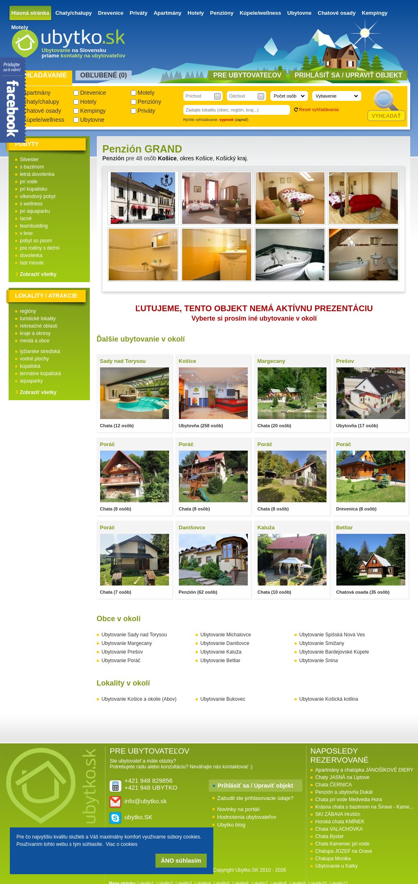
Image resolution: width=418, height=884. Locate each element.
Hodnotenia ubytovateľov (246, 817)
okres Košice (196, 158)
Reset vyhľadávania (319, 109)
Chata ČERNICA (333, 785)
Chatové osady (337, 13)
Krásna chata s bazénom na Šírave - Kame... (364, 807)
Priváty (138, 13)
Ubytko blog (231, 825)
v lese (26, 233)
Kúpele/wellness (260, 13)
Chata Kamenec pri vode (342, 844)
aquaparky (31, 381)
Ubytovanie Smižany (321, 643)
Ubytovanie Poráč (121, 660)
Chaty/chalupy (73, 13)
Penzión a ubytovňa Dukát (344, 792)
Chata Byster (329, 836)
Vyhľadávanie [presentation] (41, 75)
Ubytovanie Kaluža (221, 652)
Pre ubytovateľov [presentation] (247, 75)
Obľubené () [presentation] (103, 75)
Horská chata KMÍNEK (340, 822)
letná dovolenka (37, 174)
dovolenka (31, 255)
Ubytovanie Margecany (127, 643)
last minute (32, 263)
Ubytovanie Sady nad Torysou (134, 635)
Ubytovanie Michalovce (226, 635)
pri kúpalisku (34, 189)
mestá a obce (35, 341)
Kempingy (375, 13)
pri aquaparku (35, 211)
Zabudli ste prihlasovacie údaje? (255, 798)
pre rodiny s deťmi (40, 248)
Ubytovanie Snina (318, 660)
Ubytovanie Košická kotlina (328, 699)
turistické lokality (38, 318)
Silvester (29, 159)
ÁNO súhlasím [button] (181, 860)
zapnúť (241, 120)
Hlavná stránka (30, 13)
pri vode (29, 182)
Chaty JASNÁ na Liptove (342, 777)
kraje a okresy (35, 333)
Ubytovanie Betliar (220, 660)
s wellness (31, 204)
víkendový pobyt (38, 196)
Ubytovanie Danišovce (225, 643)
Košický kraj (231, 158)
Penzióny (221, 13)
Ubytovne (299, 13)
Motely (19, 27)
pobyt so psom (36, 241)
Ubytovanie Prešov (122, 652)
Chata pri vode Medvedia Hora (348, 799)
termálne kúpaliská (40, 373)
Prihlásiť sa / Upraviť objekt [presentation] (348, 75)
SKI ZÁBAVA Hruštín (338, 814)
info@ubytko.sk (146, 800)
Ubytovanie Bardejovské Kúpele (334, 652)
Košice (167, 158)
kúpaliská (30, 366)
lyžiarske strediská (40, 351)
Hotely (195, 13)
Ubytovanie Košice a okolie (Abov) (139, 699)
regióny (28, 311)
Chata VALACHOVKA (339, 829)
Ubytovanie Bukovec (223, 699)
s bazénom (32, 167)
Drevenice (110, 13)
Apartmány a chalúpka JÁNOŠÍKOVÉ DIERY (364, 770)
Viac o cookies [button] (121, 844)
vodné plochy (34, 359)
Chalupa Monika (333, 858)
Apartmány (167, 13)
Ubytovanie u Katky (336, 866)
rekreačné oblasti (38, 326)
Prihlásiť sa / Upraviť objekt (255, 785)
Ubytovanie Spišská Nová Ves (332, 635)
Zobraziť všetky (38, 274)
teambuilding (34, 226)
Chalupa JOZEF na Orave (343, 851)
